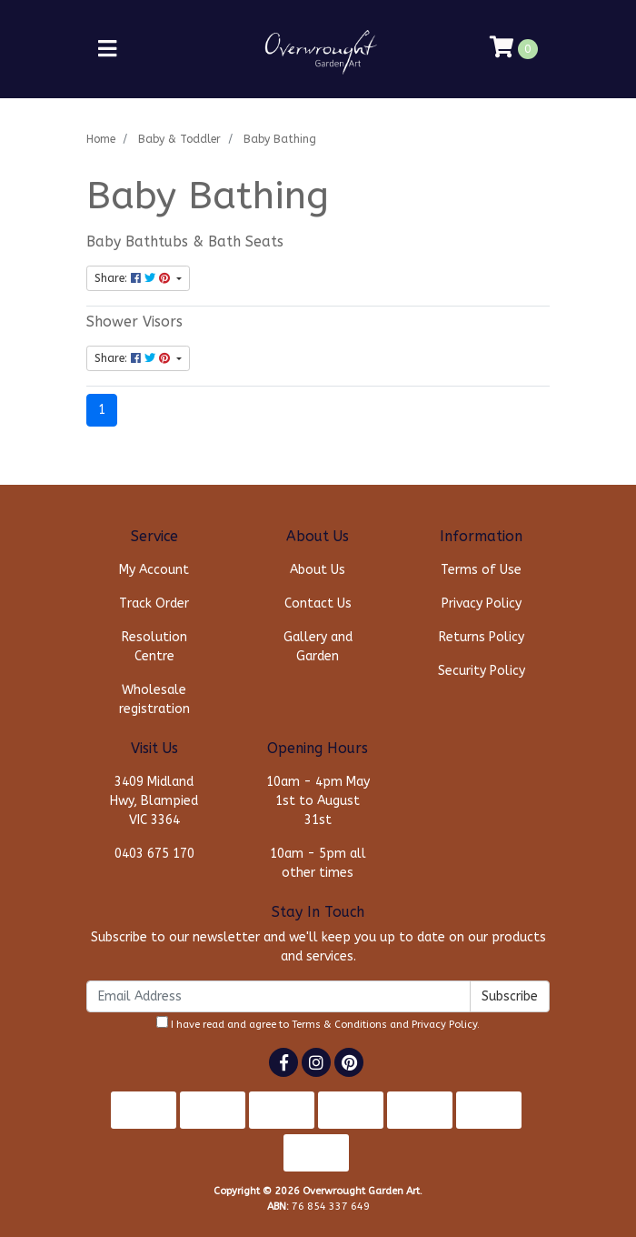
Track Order (154, 603)
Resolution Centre (154, 646)
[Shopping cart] (514, 49)
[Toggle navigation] (107, 49)
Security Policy (481, 671)
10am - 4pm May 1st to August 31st (318, 801)
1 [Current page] (101, 409)
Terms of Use (481, 570)
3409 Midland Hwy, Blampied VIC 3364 (154, 801)
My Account (154, 570)
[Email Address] (278, 996)
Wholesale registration (154, 699)
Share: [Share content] (134, 278)
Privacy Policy (482, 603)
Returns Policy (481, 637)
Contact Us (318, 603)
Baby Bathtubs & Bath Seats (184, 242)
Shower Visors (134, 322)
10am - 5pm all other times (318, 863)
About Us (317, 570)
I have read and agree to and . (318, 1023)
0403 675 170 (154, 853)
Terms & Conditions (339, 1025)
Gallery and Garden (318, 646)
